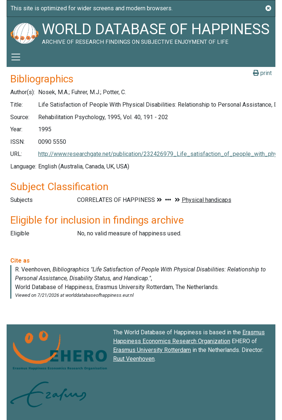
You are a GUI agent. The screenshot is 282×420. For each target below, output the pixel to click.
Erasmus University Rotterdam (152, 349)
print (262, 73)
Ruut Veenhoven (134, 358)
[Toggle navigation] (15, 57)
